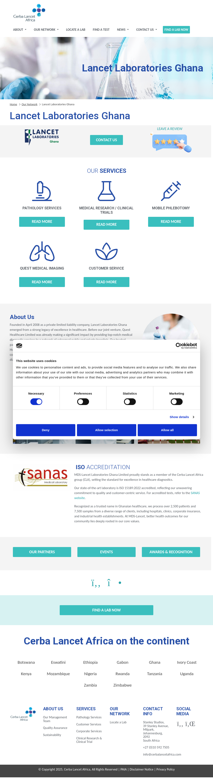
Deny (46, 430)
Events (106, 553)
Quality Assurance (55, 729)
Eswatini (58, 664)
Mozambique (58, 675)
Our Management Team (55, 721)
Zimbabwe (122, 686)
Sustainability (52, 737)
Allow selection (106, 430)
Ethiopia (90, 664)
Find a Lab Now (176, 31)
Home (13, 106)
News (121, 31)
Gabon (122, 664)
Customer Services (88, 726)
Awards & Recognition (171, 553)
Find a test (101, 31)
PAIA (123, 771)
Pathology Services (89, 719)
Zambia (90, 686)
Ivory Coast (187, 664)
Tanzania (154, 675)
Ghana (154, 664)
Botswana (26, 664)
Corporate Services (89, 733)
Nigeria (90, 675)
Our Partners (42, 553)
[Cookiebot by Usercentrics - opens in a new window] (179, 346)
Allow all (167, 430)
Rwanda (123, 675)
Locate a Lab (75, 31)
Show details (179, 417)
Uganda (187, 675)
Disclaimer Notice (142, 771)
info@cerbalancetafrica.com (162, 756)
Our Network (45, 31)
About (18, 31)
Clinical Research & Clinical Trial (89, 742)
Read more (42, 223)
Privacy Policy (165, 771)
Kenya (26, 675)
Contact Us (145, 31)
